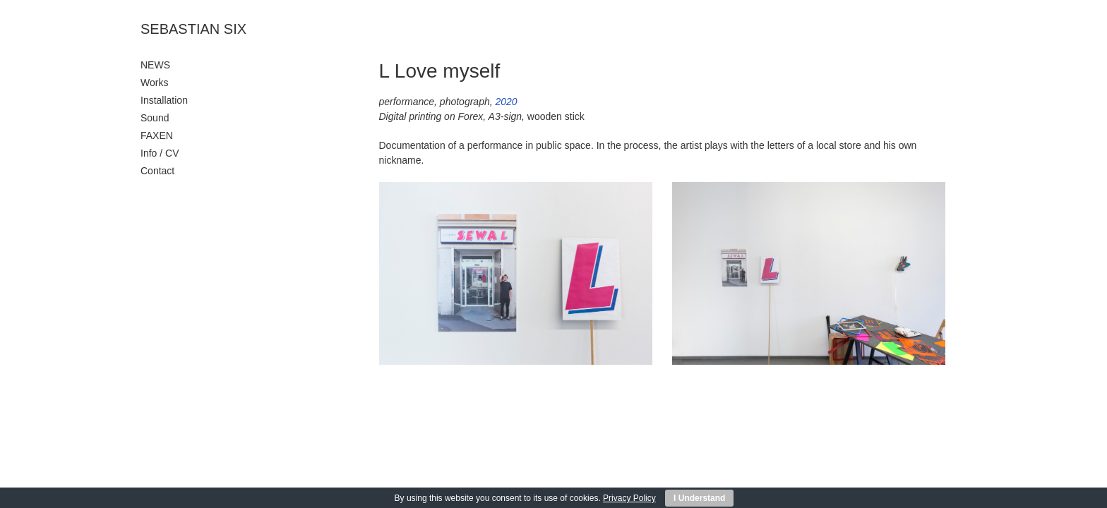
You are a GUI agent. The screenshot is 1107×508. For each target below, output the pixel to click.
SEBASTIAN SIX (193, 29)
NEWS (155, 65)
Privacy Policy (629, 498)
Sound (154, 117)
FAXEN (156, 135)
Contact (157, 170)
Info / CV (159, 153)
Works (154, 82)
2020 (506, 101)
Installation (164, 100)
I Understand (699, 498)
